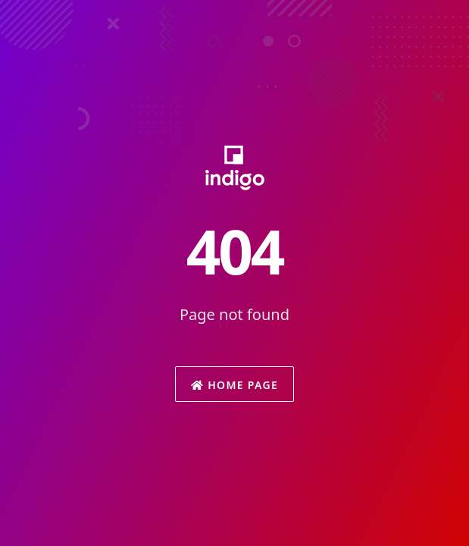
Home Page (234, 385)
